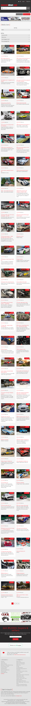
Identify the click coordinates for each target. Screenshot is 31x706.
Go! (28, 8)
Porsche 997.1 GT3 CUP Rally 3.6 (23, 371)
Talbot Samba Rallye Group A (22, 170)
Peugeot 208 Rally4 (20, 573)
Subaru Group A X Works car (6, 461)
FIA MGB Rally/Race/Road (6, 551)
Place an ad (27, 14)
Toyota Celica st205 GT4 (5, 103)
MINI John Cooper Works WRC (22, 505)
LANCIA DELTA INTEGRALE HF (6, 147)
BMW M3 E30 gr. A (4, 573)
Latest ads (19, 14)
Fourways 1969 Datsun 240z (22, 302)
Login (23, 1)
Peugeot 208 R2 (20, 259)
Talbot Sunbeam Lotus (21, 349)
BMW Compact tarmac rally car (23, 416)
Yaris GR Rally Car (4, 482)
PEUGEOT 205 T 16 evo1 (5, 416)
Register (28, 1)
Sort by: (15, 27)
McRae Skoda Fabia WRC (21, 103)
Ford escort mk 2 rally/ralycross (7, 282)
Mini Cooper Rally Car (5, 58)
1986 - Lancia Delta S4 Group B (7, 190)
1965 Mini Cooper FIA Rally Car (23, 439)
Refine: (2, 33)
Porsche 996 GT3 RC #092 (21, 282)
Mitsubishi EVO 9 (20, 236)
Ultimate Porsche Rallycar (22, 528)
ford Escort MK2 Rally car (6, 505)
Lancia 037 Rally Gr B (21, 551)
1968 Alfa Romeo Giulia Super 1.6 (23, 124)
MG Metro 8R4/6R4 (20, 482)
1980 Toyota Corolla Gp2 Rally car (23, 58)
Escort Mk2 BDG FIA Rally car (22, 461)
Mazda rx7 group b (4, 439)
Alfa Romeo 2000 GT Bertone (7, 594)
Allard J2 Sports (4, 349)
